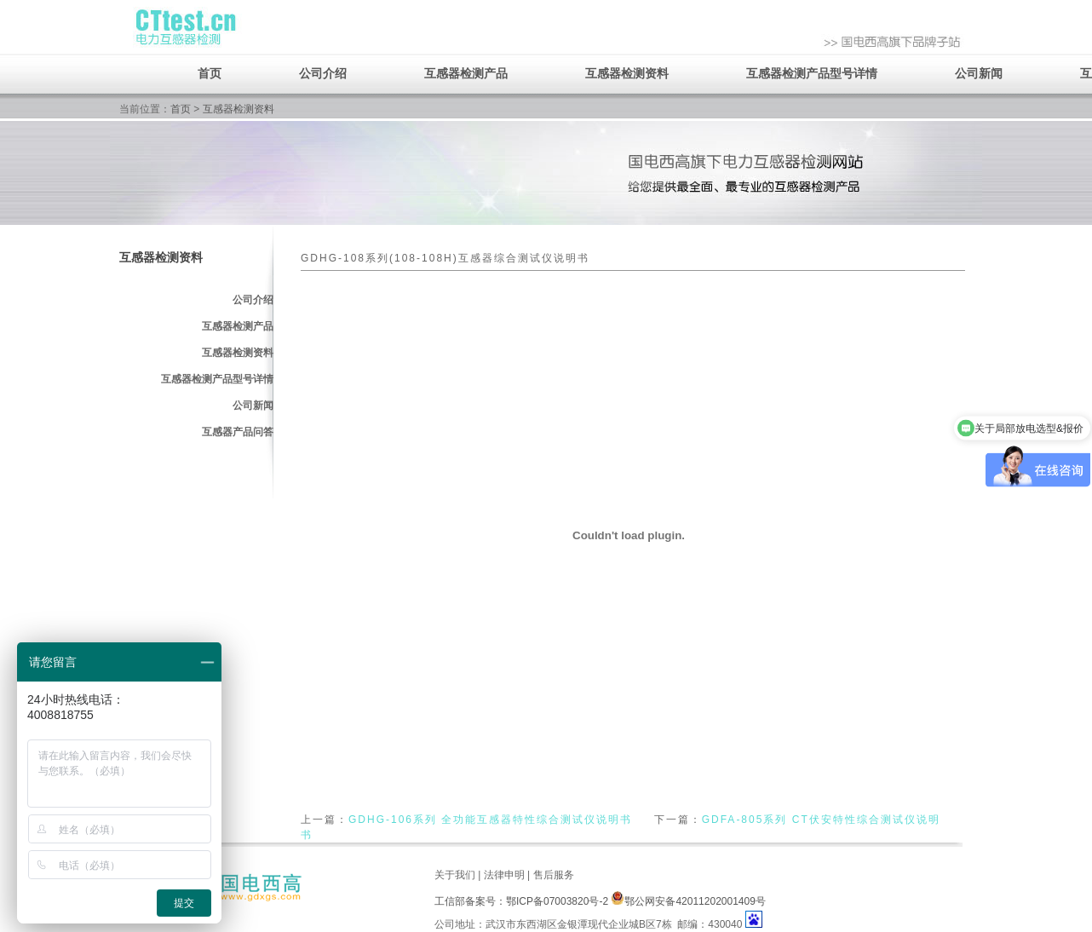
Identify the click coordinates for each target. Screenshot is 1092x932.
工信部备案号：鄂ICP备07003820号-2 (521, 901)
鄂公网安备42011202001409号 (688, 901)
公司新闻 (979, 73)
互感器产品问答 (237, 432)
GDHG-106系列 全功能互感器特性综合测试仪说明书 (490, 820)
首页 (209, 73)
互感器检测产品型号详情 (811, 73)
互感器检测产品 (466, 73)
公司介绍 (323, 73)
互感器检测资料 (627, 73)
